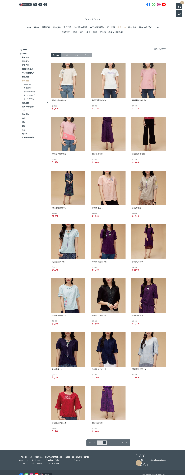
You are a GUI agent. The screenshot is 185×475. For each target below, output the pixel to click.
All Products (36, 457)
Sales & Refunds (53, 463)
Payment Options (53, 457)
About (23, 457)
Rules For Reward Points (77, 457)
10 (118, 443)
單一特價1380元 (29, 95)
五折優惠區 (27, 88)
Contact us (23, 460)
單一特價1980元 (29, 92)
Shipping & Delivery (53, 460)
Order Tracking (37, 463)
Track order (36, 460)
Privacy (77, 460)
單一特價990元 (29, 99)
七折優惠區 (27, 84)
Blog (23, 463)
